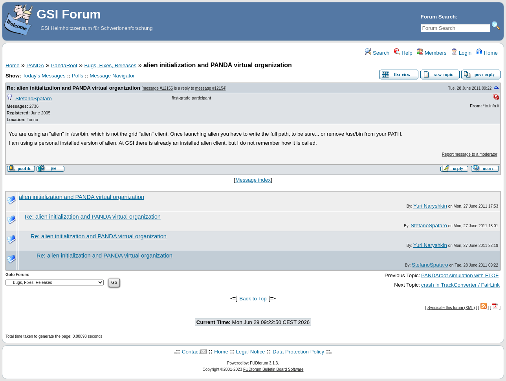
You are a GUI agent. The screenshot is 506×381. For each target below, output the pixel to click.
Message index (253, 180)
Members (431, 53)
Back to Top (252, 299)
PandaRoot (64, 65)
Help (403, 53)
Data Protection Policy (298, 352)
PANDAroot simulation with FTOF (460, 275)
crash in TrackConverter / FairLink (460, 285)
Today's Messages (43, 76)
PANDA (35, 65)
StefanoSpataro (33, 98)
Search (377, 53)
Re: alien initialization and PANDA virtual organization (73, 88)
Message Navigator (112, 76)
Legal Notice (250, 352)
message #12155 (158, 88)
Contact (191, 352)
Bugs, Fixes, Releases (110, 65)
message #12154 (210, 88)
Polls (77, 76)
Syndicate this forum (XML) (451, 308)
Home (487, 53)
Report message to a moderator (469, 154)
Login (461, 53)
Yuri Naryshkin (430, 206)
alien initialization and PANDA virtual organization (81, 197)
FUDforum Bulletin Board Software (273, 369)
